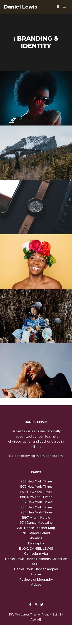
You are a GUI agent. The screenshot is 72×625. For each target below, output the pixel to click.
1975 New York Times (36, 492)
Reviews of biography (36, 579)
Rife (11, 614)
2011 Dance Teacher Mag (36, 528)
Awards (36, 538)
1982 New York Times (36, 502)
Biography (36, 543)
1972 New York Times (36, 486)
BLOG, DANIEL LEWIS (36, 548)
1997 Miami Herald (36, 517)
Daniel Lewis (20, 7)
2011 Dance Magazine (36, 522)
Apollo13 (36, 619)
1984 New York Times (36, 512)
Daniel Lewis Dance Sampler (36, 569)
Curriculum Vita (36, 553)
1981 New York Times (36, 497)
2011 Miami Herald (36, 533)
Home (36, 574)
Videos (36, 584)
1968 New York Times (36, 481)
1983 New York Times (36, 507)
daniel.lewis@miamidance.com (36, 455)
